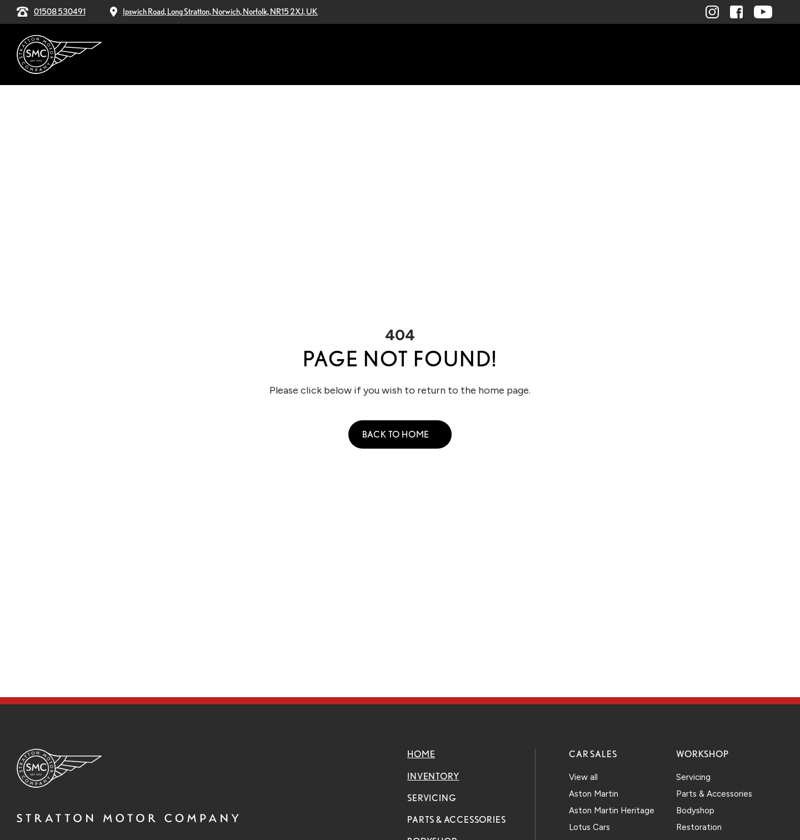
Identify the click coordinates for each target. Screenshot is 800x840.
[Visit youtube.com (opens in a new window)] (763, 12)
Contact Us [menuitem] (626, 55)
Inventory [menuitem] (259, 55)
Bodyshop (695, 811)
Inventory (433, 776)
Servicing (431, 798)
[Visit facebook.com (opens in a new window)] (736, 12)
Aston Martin (593, 794)
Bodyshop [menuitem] (502, 55)
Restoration (699, 827)
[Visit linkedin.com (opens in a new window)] (712, 12)
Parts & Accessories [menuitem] (412, 55)
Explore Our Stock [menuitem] (721, 54)
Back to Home (396, 434)
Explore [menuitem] (562, 55)
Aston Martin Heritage (611, 811)
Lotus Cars (589, 827)
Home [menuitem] (209, 55)
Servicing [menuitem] (324, 55)
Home (421, 754)
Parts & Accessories (456, 819)
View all (583, 777)
